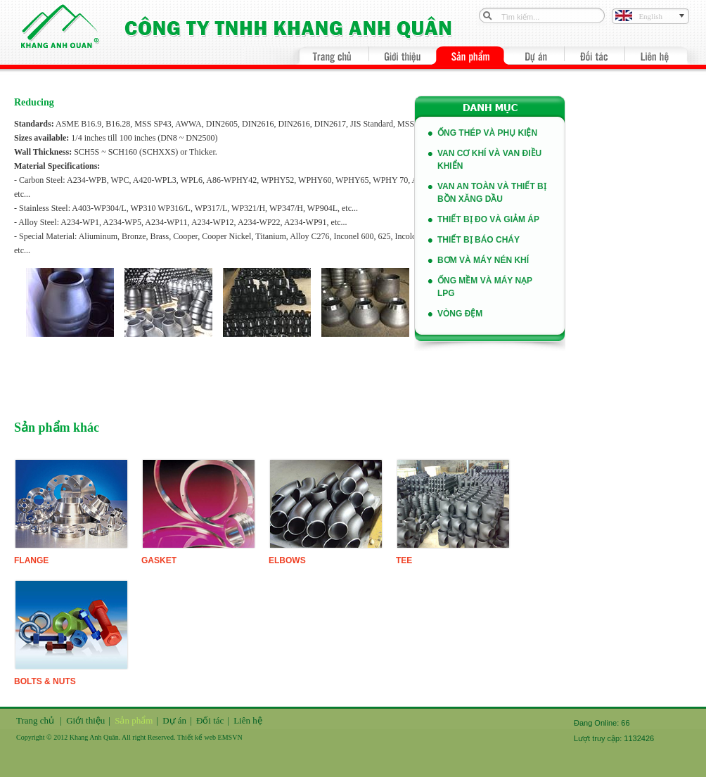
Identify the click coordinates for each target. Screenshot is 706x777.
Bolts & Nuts (45, 681)
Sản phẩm (134, 720)
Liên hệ (247, 720)
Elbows (287, 560)
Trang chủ (35, 720)
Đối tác (210, 720)
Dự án (174, 720)
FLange (31, 560)
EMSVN (230, 737)
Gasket (158, 560)
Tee (404, 560)
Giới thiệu (85, 720)
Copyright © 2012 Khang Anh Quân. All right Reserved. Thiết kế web (117, 737)
